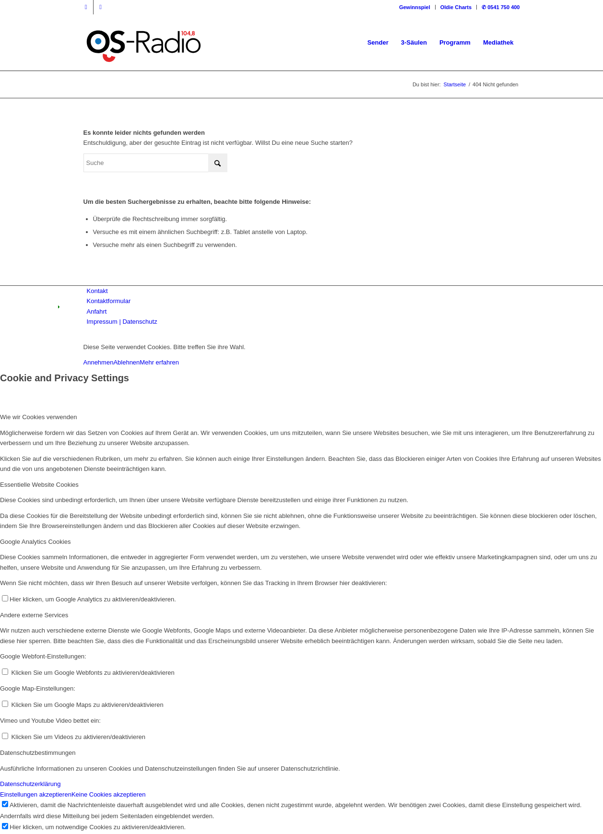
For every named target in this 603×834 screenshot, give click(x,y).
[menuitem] (415, 7)
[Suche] (155, 162)
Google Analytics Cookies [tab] (35, 541)
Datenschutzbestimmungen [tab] (38, 752)
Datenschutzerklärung (30, 783)
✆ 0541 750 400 (501, 7)
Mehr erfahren (159, 362)
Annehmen (98, 362)
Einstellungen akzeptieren (35, 794)
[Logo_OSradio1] (144, 42)
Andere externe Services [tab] (34, 615)
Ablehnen (126, 362)
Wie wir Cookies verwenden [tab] (38, 417)
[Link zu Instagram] (101, 7)
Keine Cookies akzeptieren (108, 794)
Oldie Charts (456, 7)
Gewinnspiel (414, 7)
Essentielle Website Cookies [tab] (39, 484)
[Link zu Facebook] (86, 7)
